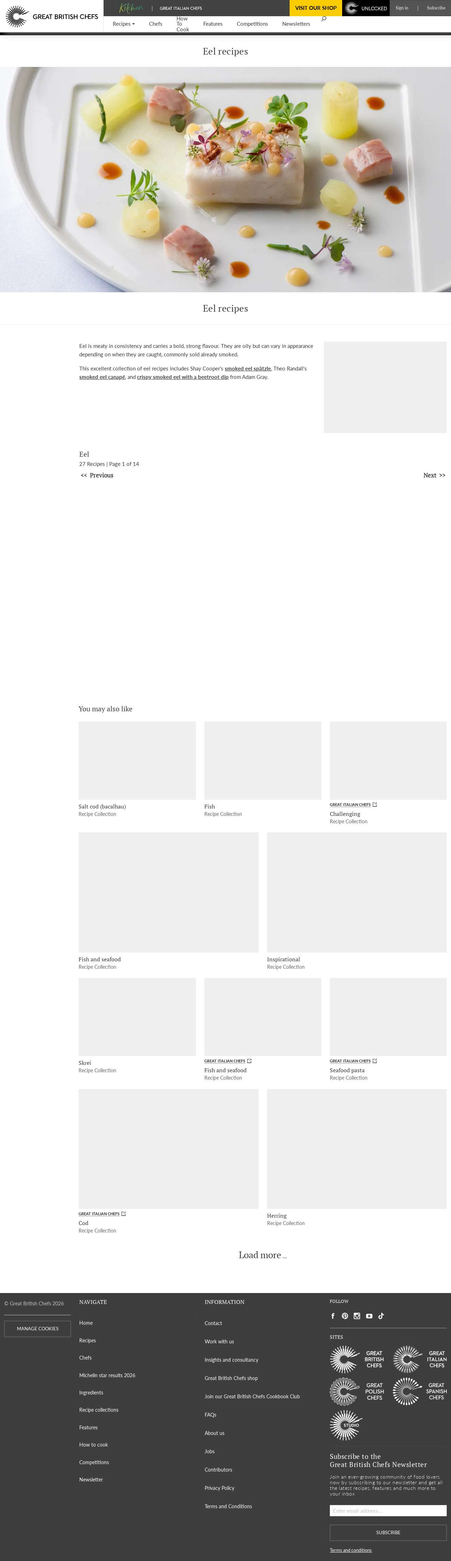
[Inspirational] (357, 892)
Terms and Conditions (228, 1506)
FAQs (210, 1415)
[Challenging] (388, 760)
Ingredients (91, 1392)
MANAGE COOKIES (37, 1328)
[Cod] (168, 1149)
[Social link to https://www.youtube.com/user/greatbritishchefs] (369, 1316)
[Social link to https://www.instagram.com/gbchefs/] (357, 1316)
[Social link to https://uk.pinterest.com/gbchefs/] (345, 1316)
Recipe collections (98, 1410)
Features (88, 1427)
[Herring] (357, 1149)
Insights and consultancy (231, 1360)
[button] (124, 24)
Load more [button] (260, 1255)
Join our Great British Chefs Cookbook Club (252, 1396)
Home (86, 1323)
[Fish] (262, 760)
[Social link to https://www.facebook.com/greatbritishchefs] (333, 1316)
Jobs (210, 1451)
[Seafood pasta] (388, 1017)
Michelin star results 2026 (107, 1375)
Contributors (218, 1470)
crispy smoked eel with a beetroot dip (183, 377)
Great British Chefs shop (231, 1378)
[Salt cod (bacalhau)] (137, 760)
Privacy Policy (219, 1488)
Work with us (219, 1341)
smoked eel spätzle (248, 368)
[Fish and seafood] (168, 892)
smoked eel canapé (102, 377)
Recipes (87, 1340)
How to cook (93, 1445)
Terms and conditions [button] (351, 1550)
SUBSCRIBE (388, 1532)
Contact (213, 1323)
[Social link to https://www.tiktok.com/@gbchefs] (381, 1316)
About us (214, 1433)
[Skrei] (137, 1017)
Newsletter (91, 1479)
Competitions (94, 1462)
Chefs (85, 1358)
